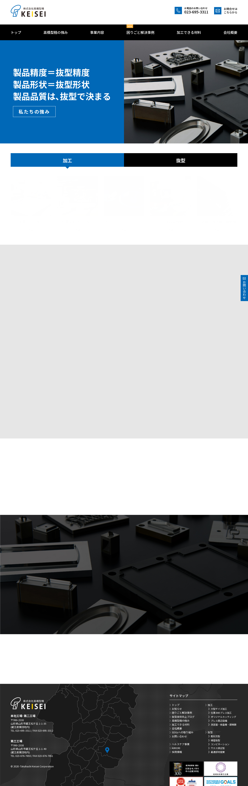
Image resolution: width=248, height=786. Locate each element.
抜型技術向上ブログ (183, 691)
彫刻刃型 (215, 710)
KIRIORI (176, 722)
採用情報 (177, 726)
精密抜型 (215, 714)
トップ (16, 32)
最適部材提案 (218, 726)
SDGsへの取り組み (182, 706)
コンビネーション (220, 718)
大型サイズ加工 (219, 683)
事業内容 (97, 32)
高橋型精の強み (55, 32)
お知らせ (177, 683)
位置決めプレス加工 (221, 687)
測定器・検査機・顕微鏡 (223, 698)
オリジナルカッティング (223, 691)
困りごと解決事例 (140, 32)
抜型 (180, 160)
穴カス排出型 (218, 722)
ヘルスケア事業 (180, 718)
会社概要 (230, 32)
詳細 (31, 226)
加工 (67, 160)
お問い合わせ (179, 711)
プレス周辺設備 (219, 695)
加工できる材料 (189, 32)
